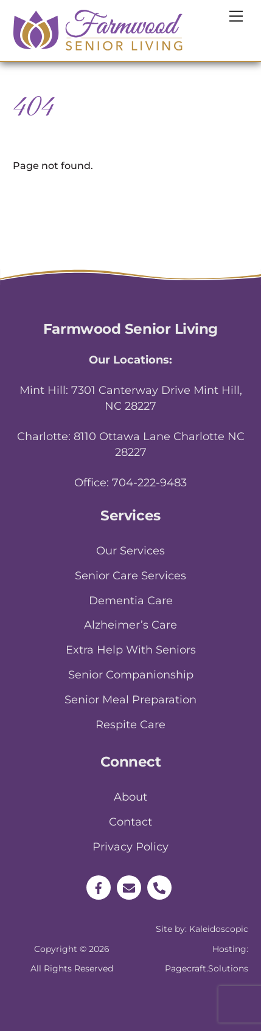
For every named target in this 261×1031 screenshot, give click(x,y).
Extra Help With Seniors (131, 650)
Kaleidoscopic (218, 928)
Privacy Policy (130, 846)
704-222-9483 (149, 482)
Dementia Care (131, 600)
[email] (129, 887)
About (130, 797)
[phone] (159, 887)
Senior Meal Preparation (130, 699)
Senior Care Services (130, 575)
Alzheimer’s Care (130, 625)
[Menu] (236, 17)
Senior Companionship (130, 674)
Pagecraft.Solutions (206, 968)
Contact (130, 822)
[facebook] (98, 887)
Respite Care (130, 724)
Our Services (130, 550)
